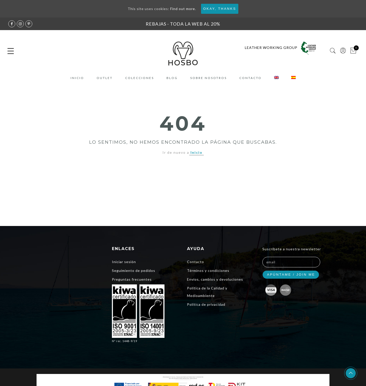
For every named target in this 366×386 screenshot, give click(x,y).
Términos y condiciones (208, 270)
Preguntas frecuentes (132, 279)
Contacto (250, 78)
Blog (172, 78)
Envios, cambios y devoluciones (215, 279)
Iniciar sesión (124, 262)
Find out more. (183, 9)
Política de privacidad (206, 304)
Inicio (77, 78)
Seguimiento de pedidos (133, 270)
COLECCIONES (139, 78)
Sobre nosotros (208, 78)
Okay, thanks (219, 9)
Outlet (105, 78)
